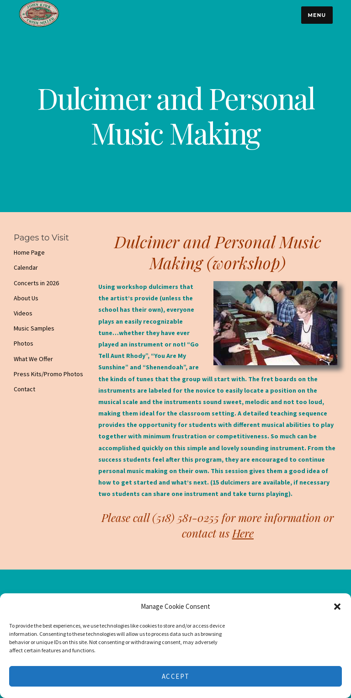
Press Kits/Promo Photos (48, 374)
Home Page (29, 252)
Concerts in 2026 (36, 283)
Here (243, 533)
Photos (23, 343)
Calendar (26, 267)
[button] (337, 606)
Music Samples (34, 328)
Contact (24, 389)
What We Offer (33, 359)
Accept (176, 676)
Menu (317, 15)
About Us (26, 298)
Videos (23, 313)
